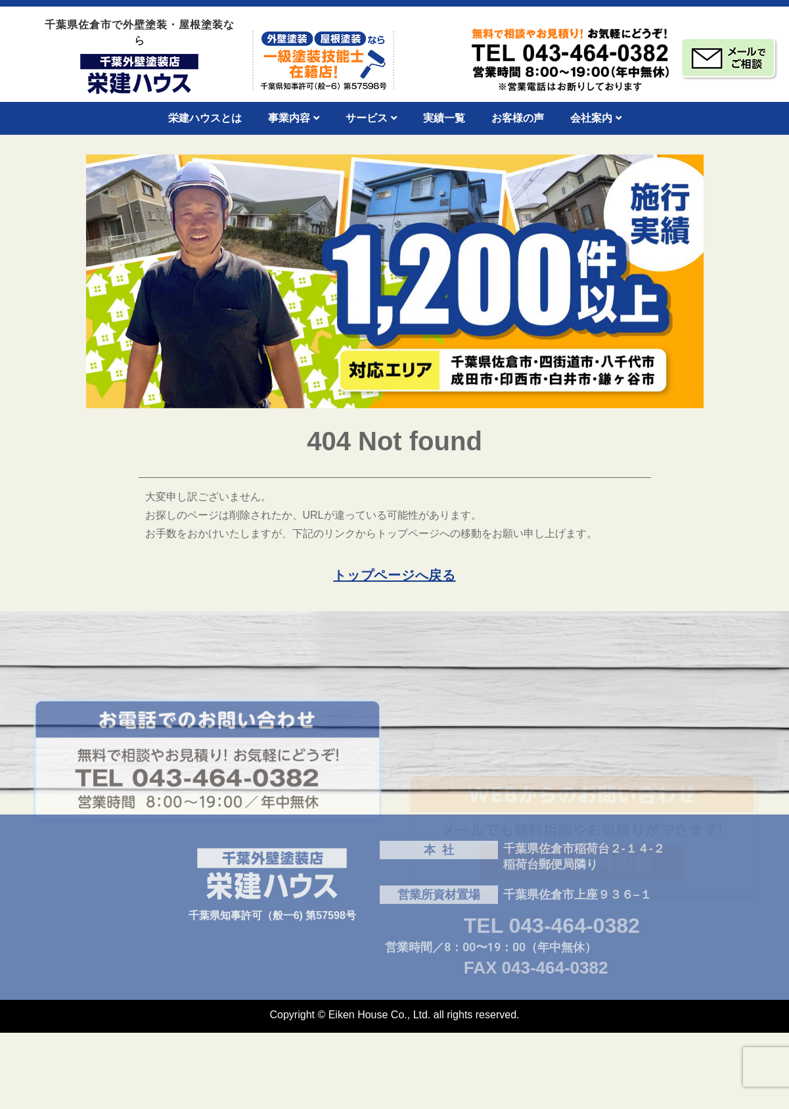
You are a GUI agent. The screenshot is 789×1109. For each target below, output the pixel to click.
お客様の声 (517, 118)
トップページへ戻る (394, 575)
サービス (371, 118)
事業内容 (293, 118)
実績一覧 (444, 118)
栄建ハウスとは (205, 118)
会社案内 (595, 118)
